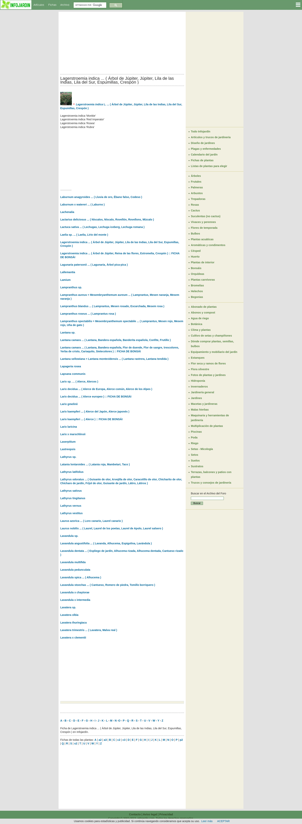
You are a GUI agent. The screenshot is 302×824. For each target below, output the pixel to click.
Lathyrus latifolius (72, 471)
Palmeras (197, 187)
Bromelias (197, 285)
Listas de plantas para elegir (209, 166)
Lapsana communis (73, 373)
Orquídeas (197, 273)
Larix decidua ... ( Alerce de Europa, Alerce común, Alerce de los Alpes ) (106, 389)
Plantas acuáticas (202, 239)
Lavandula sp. (69, 535)
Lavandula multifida (73, 562)
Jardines (196, 398)
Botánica (196, 324)
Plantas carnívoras (203, 279)
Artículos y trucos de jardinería (211, 137)
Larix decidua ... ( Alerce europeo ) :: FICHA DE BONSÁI (95, 396)
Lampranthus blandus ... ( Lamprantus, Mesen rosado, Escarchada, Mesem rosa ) (112, 306)
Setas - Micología (202, 449)
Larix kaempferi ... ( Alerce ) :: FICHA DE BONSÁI (91, 419)
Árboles (196, 175)
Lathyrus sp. (68, 456)
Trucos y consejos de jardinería (211, 482)
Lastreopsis (68, 449)
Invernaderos (199, 386)
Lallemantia (67, 272)
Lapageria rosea (70, 366)
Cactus (195, 210)
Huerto (195, 256)
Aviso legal (150, 814)
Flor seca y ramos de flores (208, 363)
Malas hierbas (200, 409)
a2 (100, 739)
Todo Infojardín (200, 131)
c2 (118, 739)
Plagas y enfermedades (206, 148)
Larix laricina (68, 426)
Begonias (197, 297)
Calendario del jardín (204, 154)
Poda (194, 437)
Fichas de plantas (202, 160)
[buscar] (89, 5)
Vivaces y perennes (203, 222)
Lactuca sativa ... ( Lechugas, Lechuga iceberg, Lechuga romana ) (102, 227)
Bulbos (195, 233)
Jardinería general (202, 392)
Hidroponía (198, 380)
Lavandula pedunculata (75, 569)
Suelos (195, 460)
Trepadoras (198, 198)
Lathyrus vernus (70, 505)
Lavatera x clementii (73, 637)
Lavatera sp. (68, 607)
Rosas (195, 204)
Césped (196, 250)
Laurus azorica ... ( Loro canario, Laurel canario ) (91, 520)
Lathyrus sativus (71, 490)
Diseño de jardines (203, 143)
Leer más (206, 821)
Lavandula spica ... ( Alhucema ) (80, 577)
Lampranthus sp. (71, 287)
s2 (75, 743)
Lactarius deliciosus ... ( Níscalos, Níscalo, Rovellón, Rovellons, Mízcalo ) (107, 219)
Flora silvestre (200, 369)
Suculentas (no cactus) (205, 216)
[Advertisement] (122, 42)
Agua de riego (200, 318)
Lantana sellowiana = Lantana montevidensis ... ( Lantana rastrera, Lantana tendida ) (114, 358)
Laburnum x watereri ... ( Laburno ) (82, 204)
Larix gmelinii (69, 404)
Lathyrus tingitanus (72, 498)
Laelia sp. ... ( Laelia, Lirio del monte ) (84, 234)
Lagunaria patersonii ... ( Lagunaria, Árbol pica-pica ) (94, 264)
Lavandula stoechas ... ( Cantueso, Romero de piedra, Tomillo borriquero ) (107, 584)
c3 (124, 739)
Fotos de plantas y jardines (208, 375)
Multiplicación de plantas (207, 425)
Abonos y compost (203, 312)
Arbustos (197, 193)
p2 (181, 739)
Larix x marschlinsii (73, 434)
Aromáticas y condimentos (208, 245)
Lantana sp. (67, 332)
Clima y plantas (201, 329)
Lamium (65, 279)
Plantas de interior (202, 262)
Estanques (198, 357)
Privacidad (166, 814)
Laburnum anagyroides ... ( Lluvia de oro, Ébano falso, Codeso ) (101, 197)
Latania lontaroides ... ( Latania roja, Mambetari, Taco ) (95, 464)
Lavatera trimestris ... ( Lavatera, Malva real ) (88, 630)
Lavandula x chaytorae (74, 592)
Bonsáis (196, 268)
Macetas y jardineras (204, 403)
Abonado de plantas (204, 306)
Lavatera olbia (69, 614)
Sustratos (197, 466)
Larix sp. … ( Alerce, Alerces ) (79, 381)
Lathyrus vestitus (71, 513)
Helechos (197, 291)
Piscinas (196, 431)
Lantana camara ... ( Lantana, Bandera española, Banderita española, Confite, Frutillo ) (115, 340)
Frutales (196, 181)
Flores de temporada (204, 227)
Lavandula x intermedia (75, 599)
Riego (194, 443)
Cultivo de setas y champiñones (211, 335)
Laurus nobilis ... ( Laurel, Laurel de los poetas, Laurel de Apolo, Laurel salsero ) (111, 528)
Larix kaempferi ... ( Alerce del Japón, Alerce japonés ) (94, 411)
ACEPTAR (223, 821)
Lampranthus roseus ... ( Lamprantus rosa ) (88, 313)
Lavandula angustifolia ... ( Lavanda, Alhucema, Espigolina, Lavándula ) (106, 543)
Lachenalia (67, 212)
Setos (194, 454)
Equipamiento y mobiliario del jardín (214, 351)
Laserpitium (68, 441)
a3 (105, 739)
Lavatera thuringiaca (73, 622)
